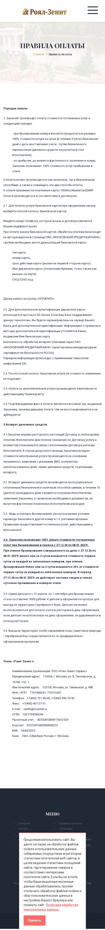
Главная (38, 54)
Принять (34, 920)
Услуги (23, 828)
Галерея (24, 823)
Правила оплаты (70, 823)
